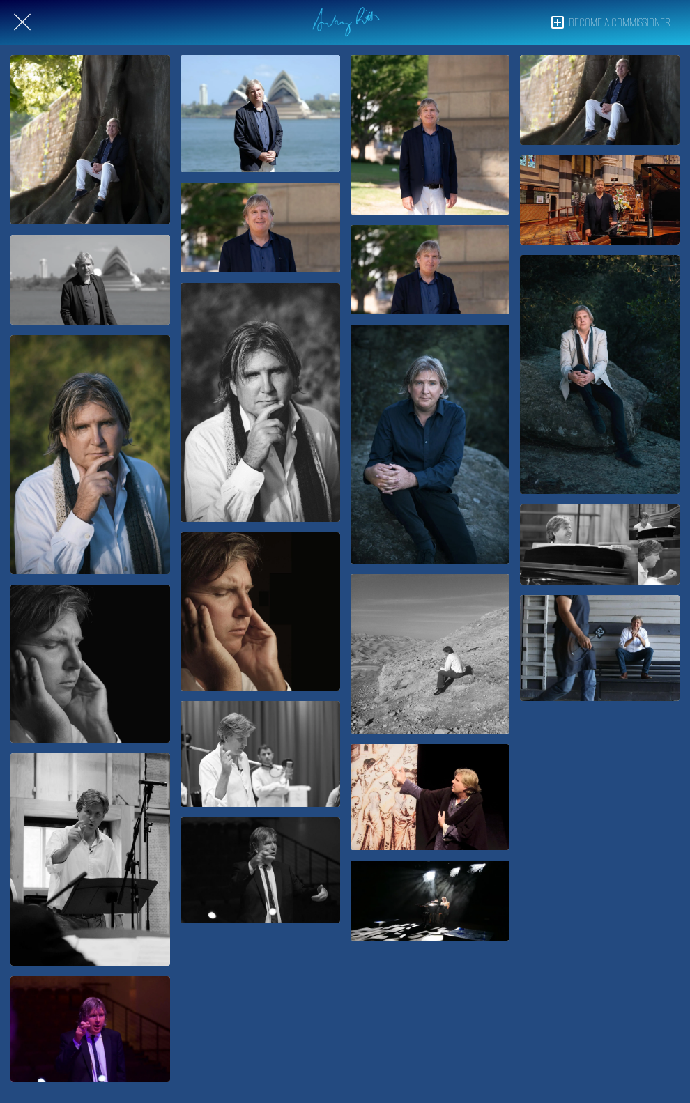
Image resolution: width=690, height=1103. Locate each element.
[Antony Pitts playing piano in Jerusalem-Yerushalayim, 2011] (600, 544)
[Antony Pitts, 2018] (430, 444)
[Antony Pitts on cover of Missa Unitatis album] (90, 664)
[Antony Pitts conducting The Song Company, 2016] (90, 1029)
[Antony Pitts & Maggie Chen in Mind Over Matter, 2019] (430, 900)
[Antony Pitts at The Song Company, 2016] (600, 648)
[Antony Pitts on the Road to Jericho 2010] (430, 654)
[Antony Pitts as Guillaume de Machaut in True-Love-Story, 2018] (430, 797)
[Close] (22, 22)
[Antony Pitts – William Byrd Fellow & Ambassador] (90, 139)
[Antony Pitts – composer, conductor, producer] (90, 454)
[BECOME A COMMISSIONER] (616, 22)
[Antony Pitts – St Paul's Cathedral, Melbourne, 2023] (600, 200)
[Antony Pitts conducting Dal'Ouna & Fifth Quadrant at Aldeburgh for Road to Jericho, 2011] (90, 859)
